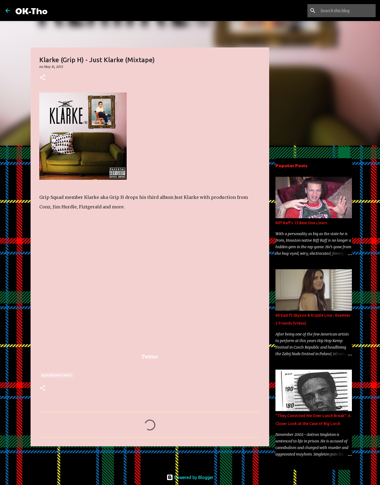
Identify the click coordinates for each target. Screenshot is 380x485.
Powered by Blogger (190, 477)
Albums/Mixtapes (56, 375)
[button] (42, 78)
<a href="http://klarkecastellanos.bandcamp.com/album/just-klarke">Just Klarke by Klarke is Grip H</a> (80, 287)
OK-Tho (31, 10)
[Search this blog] (347, 10)
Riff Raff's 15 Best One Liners (301, 223)
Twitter (149, 357)
